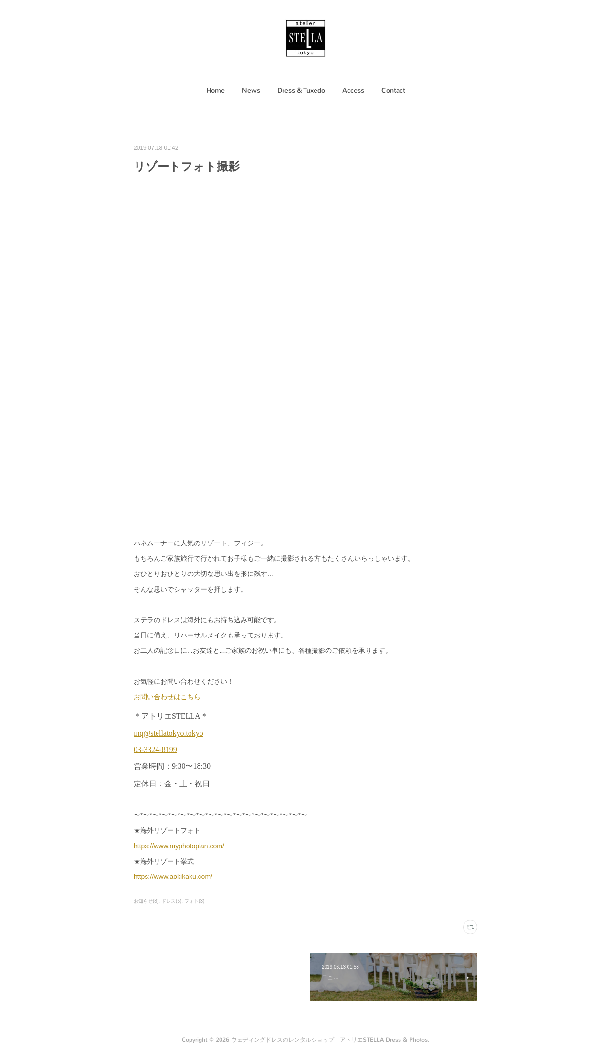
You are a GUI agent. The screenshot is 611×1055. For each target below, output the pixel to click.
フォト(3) (194, 901)
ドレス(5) (171, 901)
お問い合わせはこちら (167, 696)
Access (353, 90)
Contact (393, 90)
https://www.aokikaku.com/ (173, 876)
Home (215, 90)
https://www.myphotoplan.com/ (179, 846)
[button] (215, 90)
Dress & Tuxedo (301, 90)
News (251, 90)
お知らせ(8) (146, 901)
